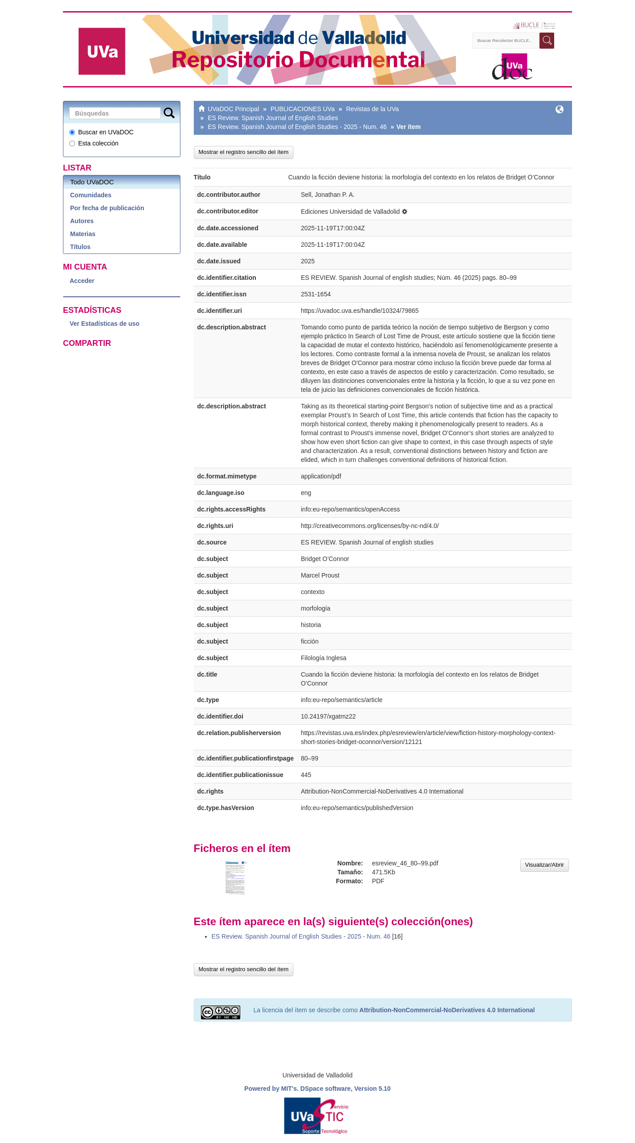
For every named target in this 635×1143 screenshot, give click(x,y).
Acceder (82, 280)
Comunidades (91, 195)
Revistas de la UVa (372, 108)
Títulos (80, 246)
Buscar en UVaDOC (101, 132)
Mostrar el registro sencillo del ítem (244, 152)
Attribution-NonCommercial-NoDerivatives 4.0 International (447, 1010)
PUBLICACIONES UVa (303, 108)
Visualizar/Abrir (544, 864)
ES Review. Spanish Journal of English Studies (273, 117)
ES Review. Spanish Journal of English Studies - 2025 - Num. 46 (297, 126)
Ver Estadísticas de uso (104, 323)
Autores (82, 220)
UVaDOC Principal (233, 108)
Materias (83, 233)
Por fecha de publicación (107, 208)
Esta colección (93, 143)
